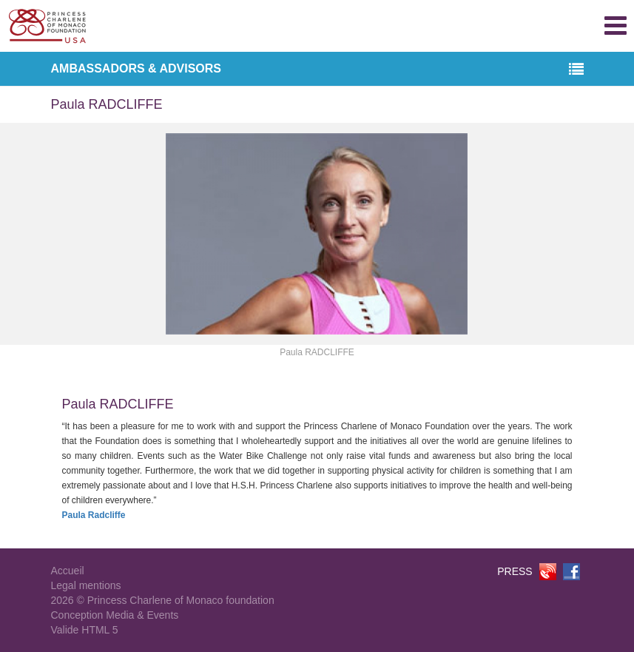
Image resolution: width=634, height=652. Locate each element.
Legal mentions (86, 585)
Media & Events (142, 615)
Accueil (67, 571)
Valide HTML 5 (84, 630)
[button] (576, 70)
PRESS (514, 571)
